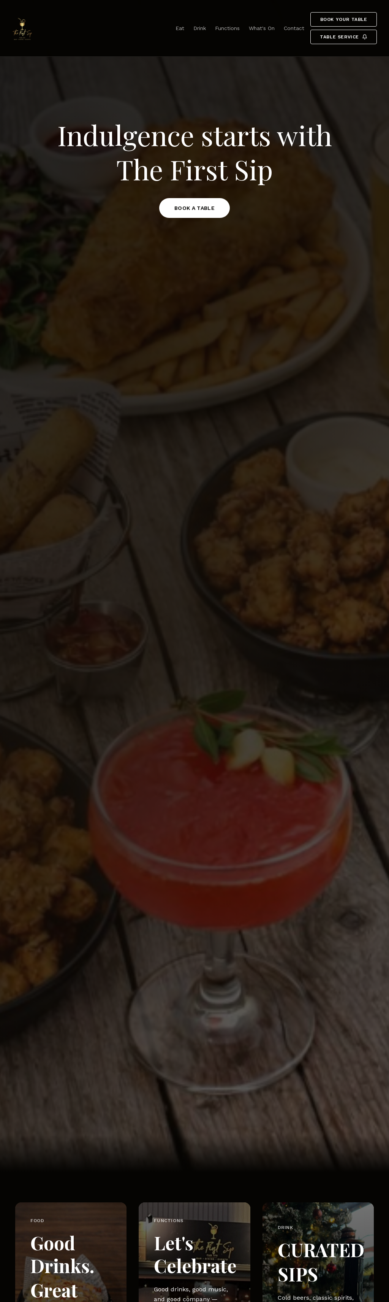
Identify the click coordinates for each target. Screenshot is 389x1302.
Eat (180, 28)
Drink (199, 28)
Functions (227, 28)
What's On (262, 28)
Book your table (343, 19)
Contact (294, 28)
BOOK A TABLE (194, 208)
